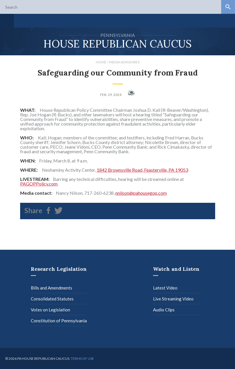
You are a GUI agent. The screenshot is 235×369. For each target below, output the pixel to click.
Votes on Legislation (50, 309)
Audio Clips (164, 309)
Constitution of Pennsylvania (59, 320)
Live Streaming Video (173, 298)
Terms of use (82, 358)
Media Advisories (124, 62)
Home (101, 62)
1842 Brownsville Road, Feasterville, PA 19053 (142, 170)
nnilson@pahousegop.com (141, 193)
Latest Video (165, 287)
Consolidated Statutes (52, 298)
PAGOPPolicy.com (39, 183)
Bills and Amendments (51, 287)
